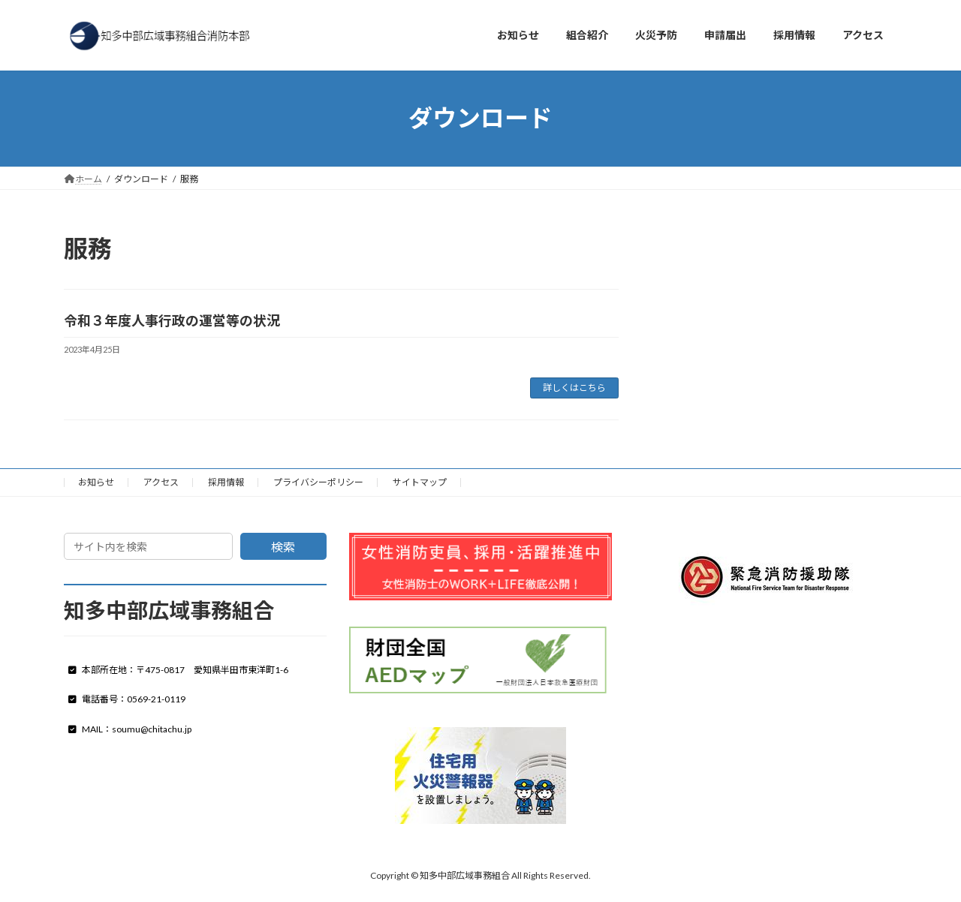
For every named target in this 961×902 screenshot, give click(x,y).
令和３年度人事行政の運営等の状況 (172, 320)
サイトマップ (420, 482)
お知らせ (96, 482)
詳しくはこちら (574, 387)
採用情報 (226, 482)
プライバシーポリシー (318, 482)
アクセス (161, 482)
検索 (283, 547)
